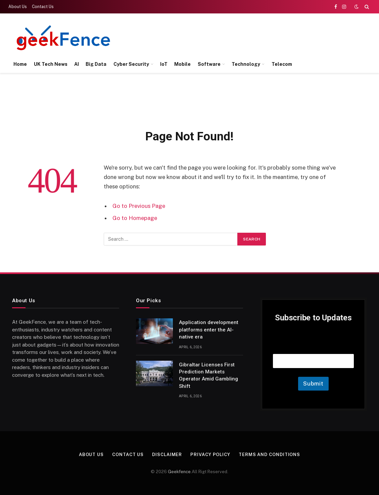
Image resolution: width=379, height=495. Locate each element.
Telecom (282, 64)
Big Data (96, 64)
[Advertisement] (247, 37)
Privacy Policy (210, 454)
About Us (17, 6)
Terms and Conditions (269, 454)
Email (313, 345)
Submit (313, 383)
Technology (246, 64)
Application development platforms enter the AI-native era (208, 329)
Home (20, 64)
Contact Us (43, 6)
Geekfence (179, 471)
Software (209, 64)
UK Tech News (50, 64)
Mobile (182, 64)
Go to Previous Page (138, 206)
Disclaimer (167, 454)
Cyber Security (131, 64)
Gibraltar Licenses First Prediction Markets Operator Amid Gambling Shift (208, 375)
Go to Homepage (134, 218)
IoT (164, 64)
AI (76, 64)
